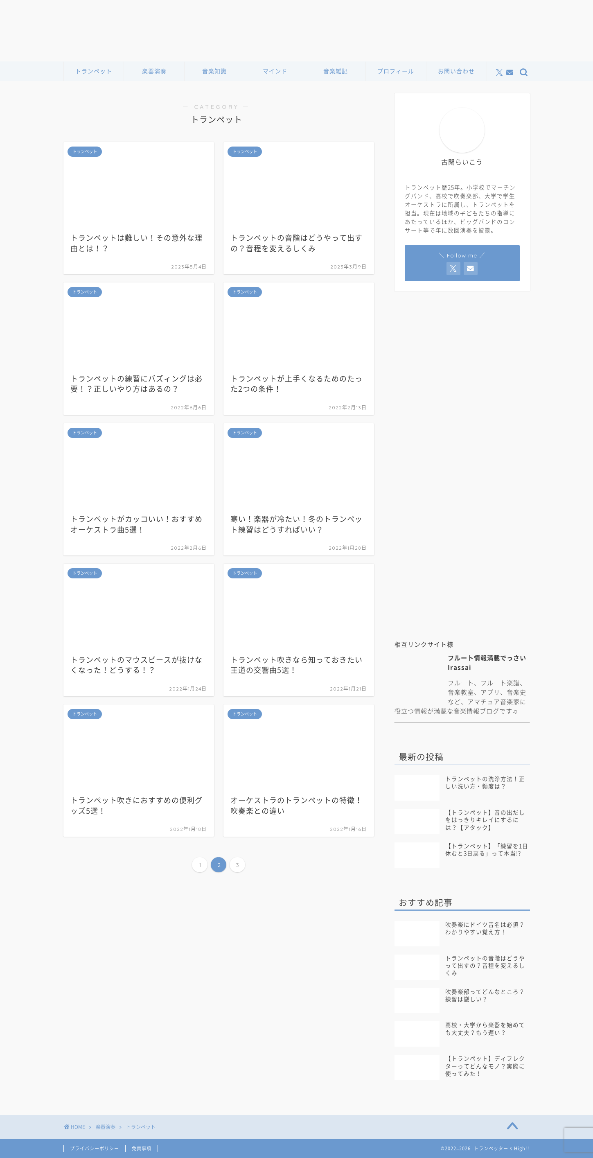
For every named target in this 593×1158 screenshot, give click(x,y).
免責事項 (141, 1148)
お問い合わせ (456, 71)
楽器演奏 (154, 71)
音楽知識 (214, 71)
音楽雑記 (335, 71)
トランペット (93, 71)
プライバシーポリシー (94, 1148)
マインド (275, 71)
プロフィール (395, 71)
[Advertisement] (462, 568)
